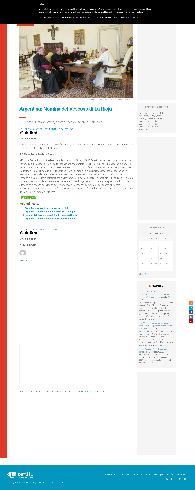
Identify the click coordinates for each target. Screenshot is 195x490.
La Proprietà (136, 474)
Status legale (157, 474)
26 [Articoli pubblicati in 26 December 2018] (151, 263)
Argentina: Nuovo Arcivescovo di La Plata (47, 208)
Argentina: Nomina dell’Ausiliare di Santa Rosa (50, 218)
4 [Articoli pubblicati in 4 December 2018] (146, 248)
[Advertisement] (76, 366)
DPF (116, 474)
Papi (72, 129)
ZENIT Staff (50, 129)
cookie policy (136, 12)
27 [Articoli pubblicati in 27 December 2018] (156, 263)
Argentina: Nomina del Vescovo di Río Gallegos (50, 211)
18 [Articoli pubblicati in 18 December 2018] (146, 258)
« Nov (141, 274)
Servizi (147, 474)
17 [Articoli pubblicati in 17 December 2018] (142, 258)
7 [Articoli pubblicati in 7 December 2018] (160, 248)
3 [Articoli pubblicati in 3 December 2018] (141, 248)
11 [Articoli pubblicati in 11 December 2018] (146, 253)
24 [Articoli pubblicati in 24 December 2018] (142, 263)
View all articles (27, 260)
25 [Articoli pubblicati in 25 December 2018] (146, 263)
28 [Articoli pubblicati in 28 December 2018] (161, 263)
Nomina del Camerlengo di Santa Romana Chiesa (51, 215)
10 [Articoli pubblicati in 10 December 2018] (142, 253)
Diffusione (124, 474)
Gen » (147, 274)
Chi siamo (107, 474)
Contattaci (180, 474)
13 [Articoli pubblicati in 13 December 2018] (156, 253)
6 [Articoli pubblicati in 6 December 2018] (156, 248)
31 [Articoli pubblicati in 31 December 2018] (142, 268)
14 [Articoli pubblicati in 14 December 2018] (161, 253)
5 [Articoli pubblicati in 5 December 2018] (151, 248)
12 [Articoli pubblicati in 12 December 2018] (151, 253)
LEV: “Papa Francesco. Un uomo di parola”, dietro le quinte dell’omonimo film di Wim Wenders (156, 325)
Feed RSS (157, 285)
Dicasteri (64, 129)
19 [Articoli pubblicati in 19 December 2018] (151, 258)
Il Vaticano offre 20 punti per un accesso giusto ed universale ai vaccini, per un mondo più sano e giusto (155, 294)
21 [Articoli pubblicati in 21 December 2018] (161, 258)
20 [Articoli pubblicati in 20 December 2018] (156, 258)
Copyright (169, 474)
